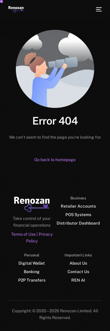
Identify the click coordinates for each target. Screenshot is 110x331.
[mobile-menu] (98, 9)
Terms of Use (23, 234)
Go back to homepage (55, 159)
